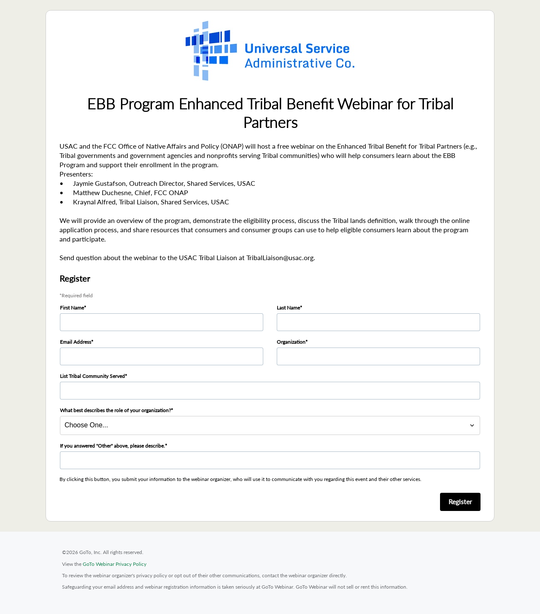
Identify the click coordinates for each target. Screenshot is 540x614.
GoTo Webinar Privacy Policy (114, 564)
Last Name (288, 307)
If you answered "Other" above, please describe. (112, 446)
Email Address (75, 342)
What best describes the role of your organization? (115, 410)
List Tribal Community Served (92, 376)
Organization (291, 342)
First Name (72, 307)
